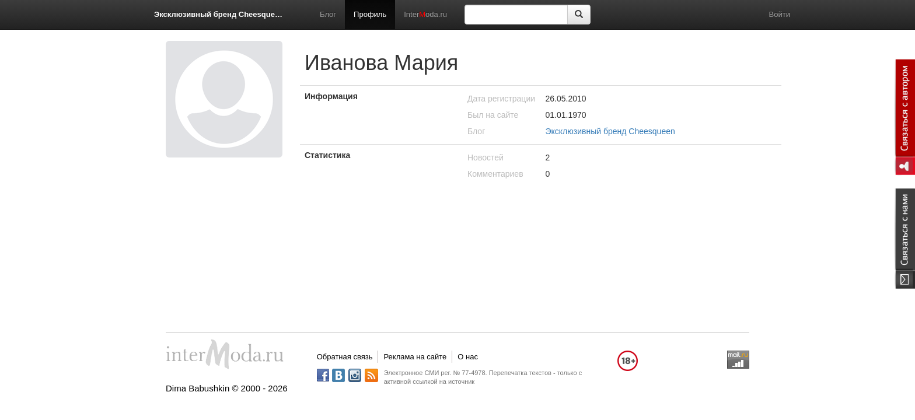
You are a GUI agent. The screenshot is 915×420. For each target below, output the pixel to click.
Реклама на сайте (414, 356)
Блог (328, 14)
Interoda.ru (425, 14)
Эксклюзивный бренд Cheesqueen (218, 14)
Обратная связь (345, 356)
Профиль (370, 14)
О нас (468, 356)
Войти (779, 14)
